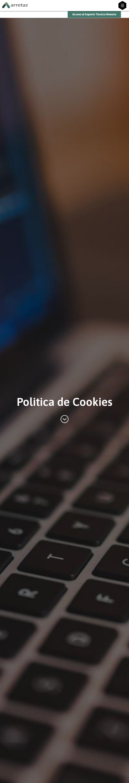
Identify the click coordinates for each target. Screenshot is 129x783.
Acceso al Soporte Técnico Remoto (94, 14)
